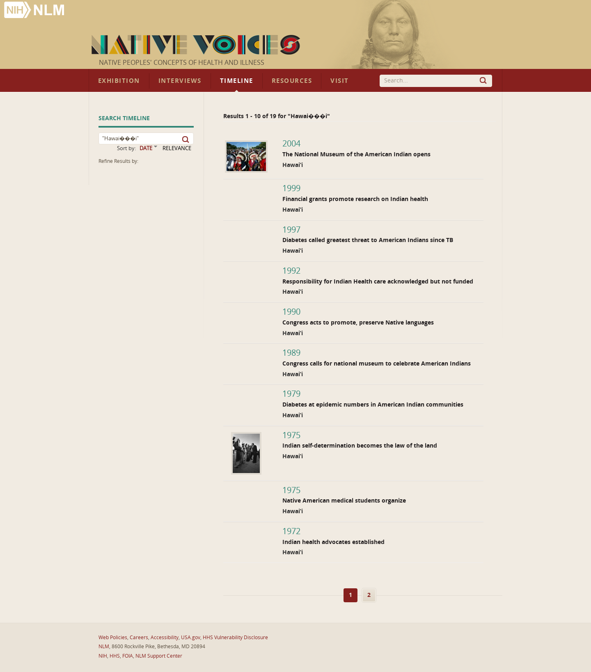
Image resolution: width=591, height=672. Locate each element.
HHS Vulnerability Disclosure (235, 637)
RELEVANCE (177, 148)
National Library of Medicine (35, 10)
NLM (103, 646)
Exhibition (119, 81)
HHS (115, 656)
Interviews (180, 81)
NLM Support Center (158, 656)
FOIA (127, 656)
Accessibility (165, 637)
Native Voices (197, 45)
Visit (339, 81)
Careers (139, 637)
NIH (102, 656)
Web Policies (112, 637)
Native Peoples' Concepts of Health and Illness (181, 62)
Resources (292, 81)
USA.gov (190, 637)
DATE (146, 148)
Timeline (236, 81)
